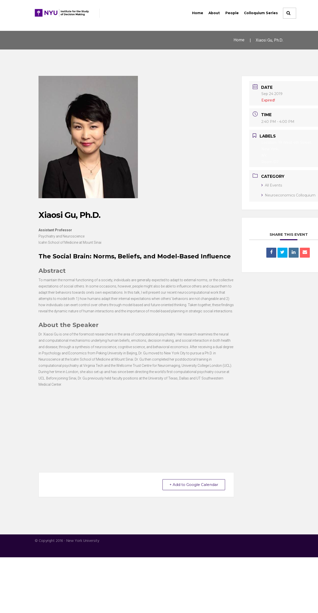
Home (197, 13)
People (232, 13)
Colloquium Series (261, 13)
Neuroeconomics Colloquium (288, 195)
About (214, 13)
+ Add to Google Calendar (193, 540)
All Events (271, 185)
